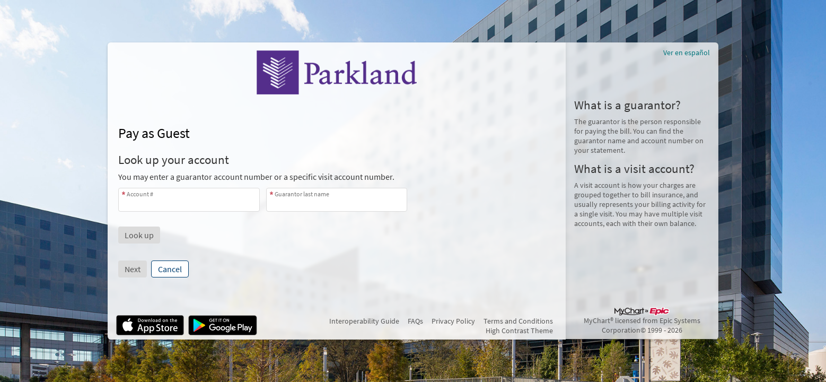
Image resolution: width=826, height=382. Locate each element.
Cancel (170, 269)
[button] (139, 235)
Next (132, 269)
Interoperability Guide (364, 321)
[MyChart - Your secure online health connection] (336, 72)
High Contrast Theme (519, 330)
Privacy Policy (453, 321)
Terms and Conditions (518, 321)
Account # (140, 194)
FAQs (415, 321)
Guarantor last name (302, 194)
